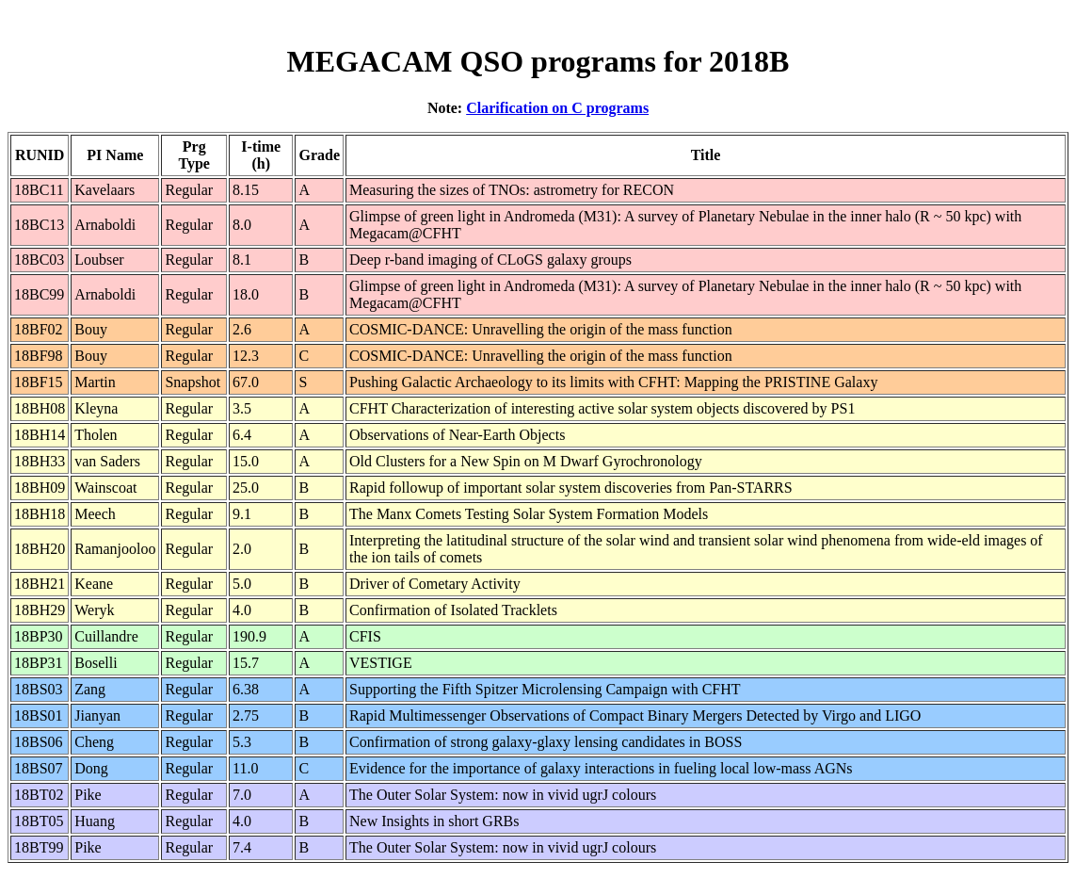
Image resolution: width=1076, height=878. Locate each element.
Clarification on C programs (557, 108)
